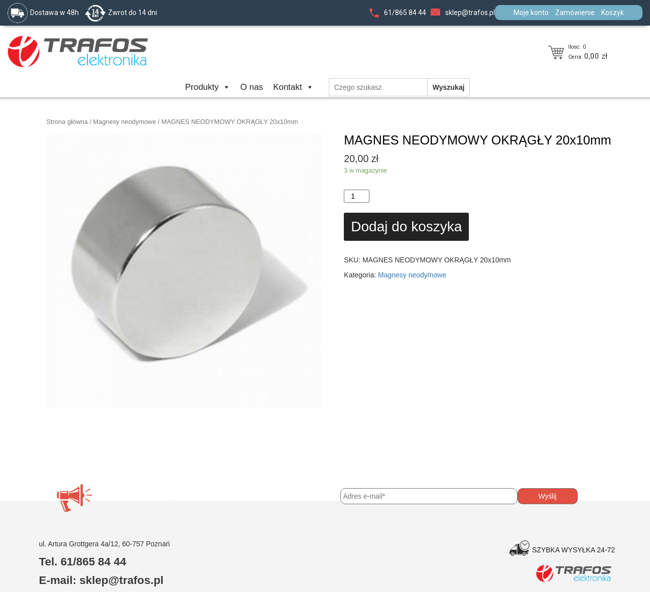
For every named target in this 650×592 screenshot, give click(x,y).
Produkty (207, 87)
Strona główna (67, 121)
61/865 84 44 (405, 13)
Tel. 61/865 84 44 (82, 561)
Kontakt (293, 87)
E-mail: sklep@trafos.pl (101, 580)
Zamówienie (575, 13)
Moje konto (531, 13)
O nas (251, 87)
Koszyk (612, 13)
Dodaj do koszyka (406, 226)
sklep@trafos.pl (470, 13)
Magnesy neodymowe (124, 121)
